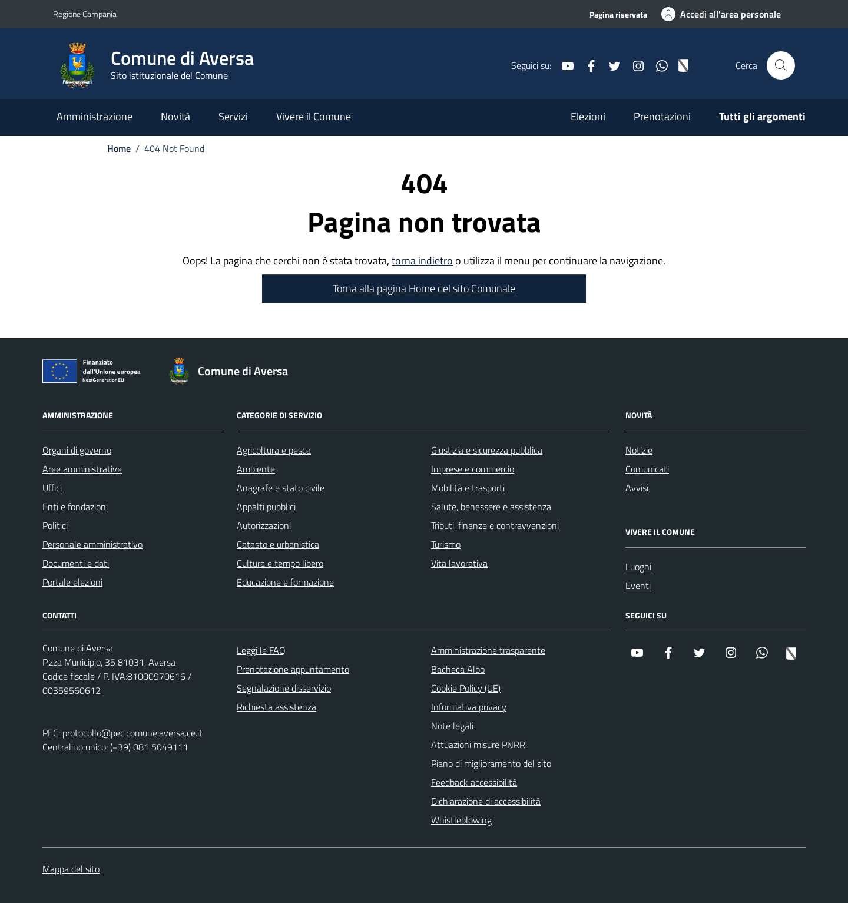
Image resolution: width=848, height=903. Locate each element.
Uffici (52, 488)
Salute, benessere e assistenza (491, 507)
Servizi (233, 116)
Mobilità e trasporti (468, 488)
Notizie (638, 450)
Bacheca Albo (458, 669)
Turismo (446, 544)
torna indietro (422, 261)
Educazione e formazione (285, 582)
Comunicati (647, 469)
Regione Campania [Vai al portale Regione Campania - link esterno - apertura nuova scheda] (85, 14)
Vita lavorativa (459, 563)
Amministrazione (94, 116)
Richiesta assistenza (276, 707)
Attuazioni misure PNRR (478, 744)
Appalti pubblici (266, 507)
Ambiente (256, 469)
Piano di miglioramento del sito (491, 763)
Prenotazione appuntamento (293, 669)
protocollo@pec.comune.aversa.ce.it (132, 733)
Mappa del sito (71, 869)
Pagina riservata (618, 14)
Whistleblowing (461, 820)
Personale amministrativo (92, 544)
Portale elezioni (72, 582)
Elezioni (588, 116)
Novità (175, 116)
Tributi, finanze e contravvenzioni (495, 525)
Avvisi (636, 488)
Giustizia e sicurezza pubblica (486, 450)
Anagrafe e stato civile (280, 488)
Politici (55, 525)
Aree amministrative (82, 469)
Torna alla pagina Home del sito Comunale (424, 288)
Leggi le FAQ (261, 650)
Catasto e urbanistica (278, 544)
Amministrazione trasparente (488, 650)
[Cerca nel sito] (781, 65)
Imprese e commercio (472, 469)
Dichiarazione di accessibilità (486, 801)
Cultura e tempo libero (280, 563)
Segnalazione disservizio (284, 688)
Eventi (638, 585)
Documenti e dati (75, 563)
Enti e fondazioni (75, 507)
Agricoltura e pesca (274, 450)
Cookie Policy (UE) (466, 688)
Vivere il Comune (313, 116)
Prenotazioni (662, 116)
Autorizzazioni (264, 525)
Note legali (452, 726)
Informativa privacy (468, 707)
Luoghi (638, 567)
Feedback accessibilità (474, 782)
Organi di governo (76, 450)
